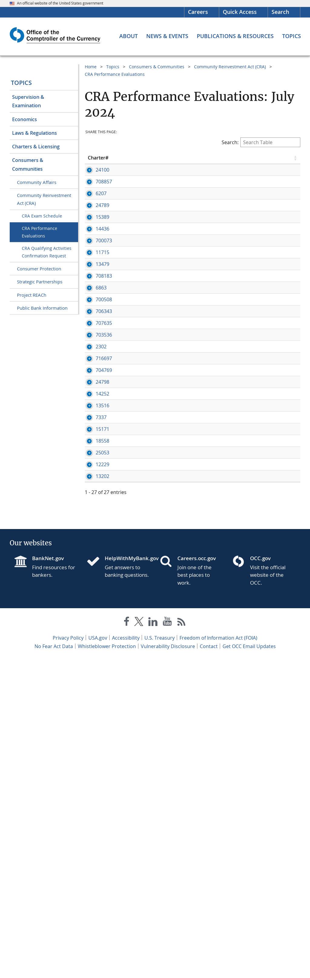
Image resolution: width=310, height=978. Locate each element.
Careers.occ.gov (196, 877)
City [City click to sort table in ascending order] (172, 157)
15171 (102, 681)
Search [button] (280, 11)
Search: (261, 142)
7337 (101, 656)
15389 (102, 263)
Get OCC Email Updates (249, 965)
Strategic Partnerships (39, 282)
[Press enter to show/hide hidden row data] (101, 179)
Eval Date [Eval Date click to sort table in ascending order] (236, 157)
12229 (102, 757)
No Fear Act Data (54, 965)
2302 (101, 519)
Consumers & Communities (27, 164)
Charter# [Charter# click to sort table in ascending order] (98, 157)
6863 (101, 387)
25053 (102, 731)
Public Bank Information (42, 308)
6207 (101, 220)
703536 (104, 487)
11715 (102, 325)
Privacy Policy (68, 957)
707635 (104, 476)
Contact (209, 965)
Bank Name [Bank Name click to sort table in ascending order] (134, 157)
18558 (102, 706)
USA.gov (97, 957)
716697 (104, 544)
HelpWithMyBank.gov (127, 877)
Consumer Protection (39, 269)
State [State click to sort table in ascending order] (207, 157)
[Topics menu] (291, 36)
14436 (102, 288)
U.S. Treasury (159, 957)
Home (91, 66)
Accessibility (126, 957)
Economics (24, 119)
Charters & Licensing (36, 146)
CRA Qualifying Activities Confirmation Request (46, 252)
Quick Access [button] (240, 11)
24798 (102, 588)
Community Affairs (36, 182)
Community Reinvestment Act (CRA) (44, 199)
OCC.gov (260, 877)
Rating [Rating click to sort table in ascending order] (266, 157)
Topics (21, 83)
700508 (104, 419)
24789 (102, 245)
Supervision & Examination (28, 101)
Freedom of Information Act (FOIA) (218, 957)
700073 (104, 307)
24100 (102, 169)
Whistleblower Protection (107, 965)
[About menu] (128, 36)
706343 (104, 457)
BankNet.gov (48, 877)
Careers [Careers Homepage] (198, 11)
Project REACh (31, 295)
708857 (104, 201)
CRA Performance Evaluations (39, 232)
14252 (102, 619)
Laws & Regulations (34, 133)
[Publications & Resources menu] (235, 36)
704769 (104, 563)
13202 (102, 782)
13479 (102, 344)
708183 (104, 369)
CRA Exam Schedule (42, 216)
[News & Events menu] (167, 36)
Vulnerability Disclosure (168, 965)
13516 (102, 638)
